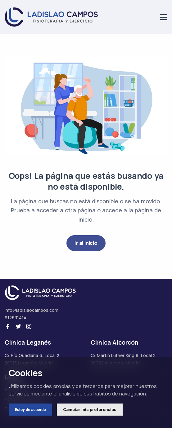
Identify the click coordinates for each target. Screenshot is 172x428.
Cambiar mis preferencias (89, 409)
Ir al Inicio (86, 243)
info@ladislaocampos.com (31, 310)
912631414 (15, 317)
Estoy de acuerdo (30, 409)
